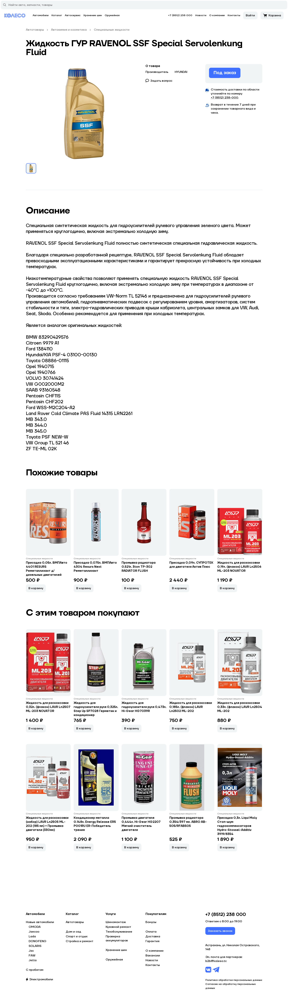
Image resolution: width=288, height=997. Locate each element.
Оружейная (112, 15)
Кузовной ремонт (118, 927)
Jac (31, 951)
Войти (250, 15)
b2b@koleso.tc (216, 961)
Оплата (150, 931)
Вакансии (152, 955)
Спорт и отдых (76, 936)
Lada (32, 936)
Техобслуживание (119, 931)
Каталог (56, 15)
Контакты (234, 15)
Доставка (152, 936)
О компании (217, 15)
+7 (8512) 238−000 (224, 97)
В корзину (35, 588)
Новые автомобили (40, 922)
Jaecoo (34, 931)
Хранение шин (92, 15)
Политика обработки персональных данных (233, 980)
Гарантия (152, 941)
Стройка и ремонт (79, 941)
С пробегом (34, 970)
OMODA (35, 927)
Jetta (33, 960)
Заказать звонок (220, 931)
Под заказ (224, 73)
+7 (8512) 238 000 (180, 15)
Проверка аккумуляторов (117, 938)
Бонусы (150, 922)
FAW (32, 955)
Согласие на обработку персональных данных (230, 986)
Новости (200, 15)
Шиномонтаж (116, 922)
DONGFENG (37, 941)
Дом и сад (73, 931)
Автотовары (75, 922)
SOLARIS (35, 946)
